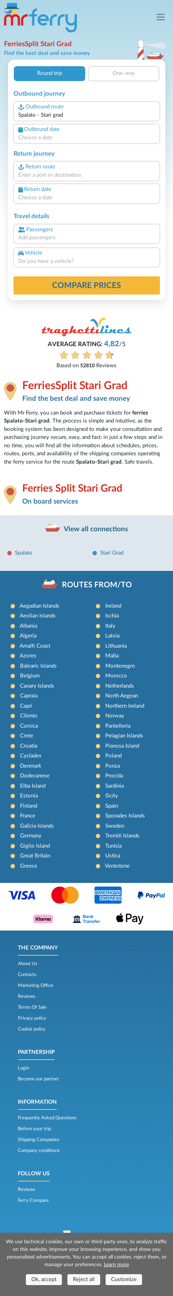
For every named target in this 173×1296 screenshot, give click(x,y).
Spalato (23, 553)
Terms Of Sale (32, 1007)
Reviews (26, 996)
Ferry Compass (33, 1200)
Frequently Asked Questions (47, 1117)
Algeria (28, 636)
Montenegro (120, 666)
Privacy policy (32, 1018)
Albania (28, 626)
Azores (28, 656)
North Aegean (121, 696)
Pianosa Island (122, 746)
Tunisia (113, 846)
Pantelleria (117, 726)
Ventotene (117, 866)
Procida (114, 776)
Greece (28, 866)
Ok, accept (43, 1279)
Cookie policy (32, 1029)
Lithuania (116, 646)
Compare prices (86, 285)
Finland (28, 806)
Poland (113, 756)
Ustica (112, 856)
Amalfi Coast (35, 646)
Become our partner (38, 1078)
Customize (124, 1279)
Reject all (84, 1279)
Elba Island (33, 786)
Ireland (113, 606)
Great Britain (35, 856)
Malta (112, 656)
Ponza (112, 766)
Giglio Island (35, 846)
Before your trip (34, 1128)
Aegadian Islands (39, 606)
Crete (26, 736)
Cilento (29, 716)
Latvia (112, 636)
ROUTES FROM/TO (97, 585)
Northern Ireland (124, 706)
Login (23, 1068)
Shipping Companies (38, 1139)
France (27, 816)
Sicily (111, 796)
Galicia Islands (37, 826)
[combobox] (86, 115)
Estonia (29, 796)
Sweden (114, 826)
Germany (31, 836)
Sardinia (114, 786)
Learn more (116, 1264)
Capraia (29, 696)
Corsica (29, 726)
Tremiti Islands (122, 836)
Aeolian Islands (38, 616)
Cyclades (31, 756)
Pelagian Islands (124, 736)
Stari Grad (111, 553)
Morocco (116, 676)
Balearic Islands (38, 666)
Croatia (28, 746)
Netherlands (119, 686)
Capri (26, 706)
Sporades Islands (125, 816)
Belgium (30, 676)
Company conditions (39, 1150)
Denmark (31, 766)
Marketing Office (35, 985)
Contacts (27, 974)
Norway (114, 716)
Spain (111, 806)
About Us (28, 963)
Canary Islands (37, 686)
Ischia (112, 616)
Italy (110, 626)
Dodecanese (35, 776)
